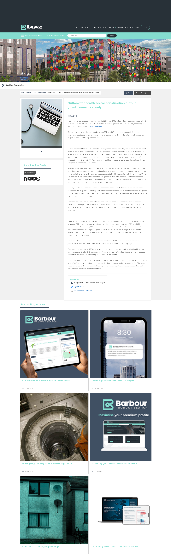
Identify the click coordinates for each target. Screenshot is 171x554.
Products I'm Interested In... (55, 36)
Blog (29, 93)
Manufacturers (82, 27)
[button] (12, 85)
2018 (34, 93)
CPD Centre (108, 27)
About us (85, 520)
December (42, 93)
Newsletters (122, 27)
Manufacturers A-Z (61, 520)
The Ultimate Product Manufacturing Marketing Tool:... (85, 422)
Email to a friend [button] (29, 172)
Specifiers (96, 27)
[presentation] (80, 496)
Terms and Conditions (93, 489)
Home (23, 93)
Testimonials (58, 535)
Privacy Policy (69, 486)
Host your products (61, 530)
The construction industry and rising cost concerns (137, 422)
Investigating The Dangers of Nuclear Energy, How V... (31, 381)
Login (145, 27)
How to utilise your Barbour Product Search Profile (31, 339)
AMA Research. (96, 126)
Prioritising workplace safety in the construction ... (138, 381)
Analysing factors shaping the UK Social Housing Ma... (111, 381)
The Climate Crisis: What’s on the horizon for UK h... (85, 339)
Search (111, 35)
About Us (134, 27)
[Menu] (31, 35)
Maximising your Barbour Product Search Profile (56, 381)
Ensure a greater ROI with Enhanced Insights (58, 339)
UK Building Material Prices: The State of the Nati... (58, 422)
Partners (84, 530)
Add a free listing (60, 525)
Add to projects (142, 93)
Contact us (85, 525)
